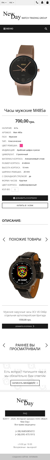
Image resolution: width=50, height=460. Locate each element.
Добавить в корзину (26, 198)
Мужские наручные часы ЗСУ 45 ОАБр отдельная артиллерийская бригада (25, 313)
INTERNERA (33, 457)
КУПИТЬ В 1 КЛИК (25, 205)
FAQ (25, 413)
